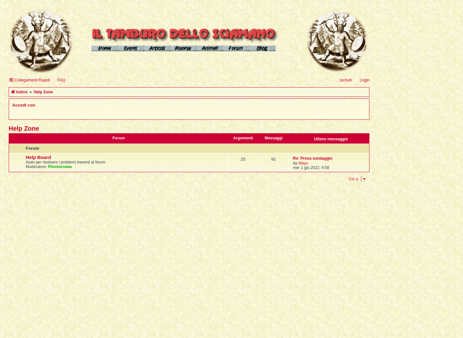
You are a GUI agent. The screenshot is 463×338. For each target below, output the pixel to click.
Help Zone (24, 128)
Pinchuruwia (60, 166)
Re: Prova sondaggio (312, 158)
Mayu (303, 163)
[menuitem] (58, 80)
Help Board (38, 157)
